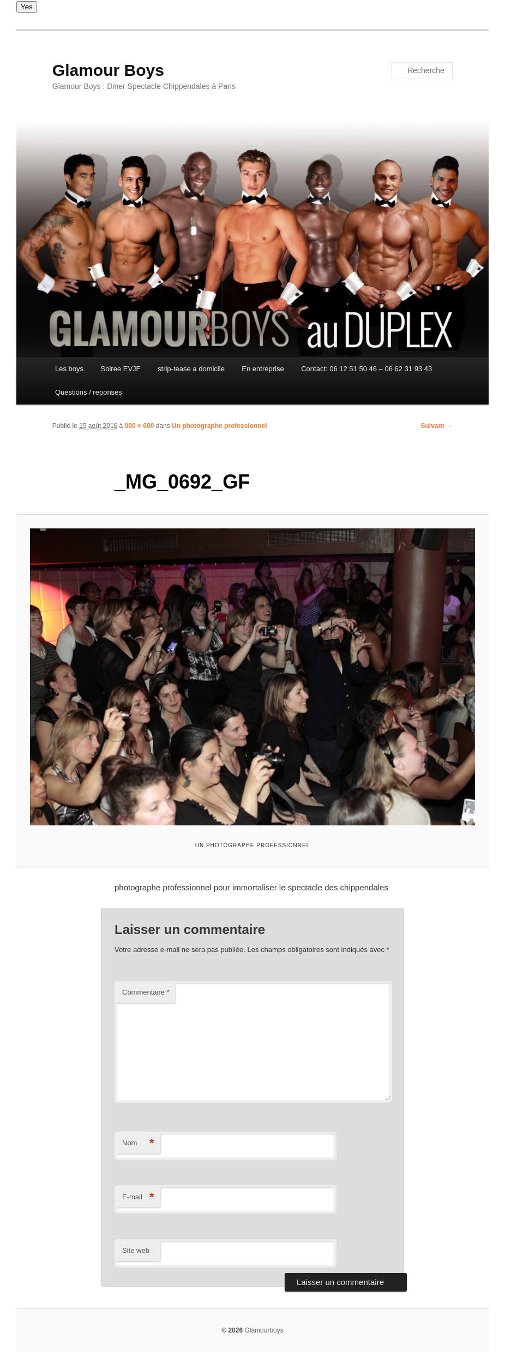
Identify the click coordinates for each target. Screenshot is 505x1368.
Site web (135, 1250)
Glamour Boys (108, 70)
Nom (138, 1143)
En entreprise (263, 369)
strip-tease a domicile (191, 369)
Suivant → (437, 426)
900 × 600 (139, 426)
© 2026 (232, 1330)
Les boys (69, 369)
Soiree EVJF (121, 369)
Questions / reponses (88, 392)
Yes (27, 7)
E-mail (138, 1197)
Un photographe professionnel (219, 426)
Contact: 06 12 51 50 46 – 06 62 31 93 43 (366, 369)
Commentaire (146, 992)
